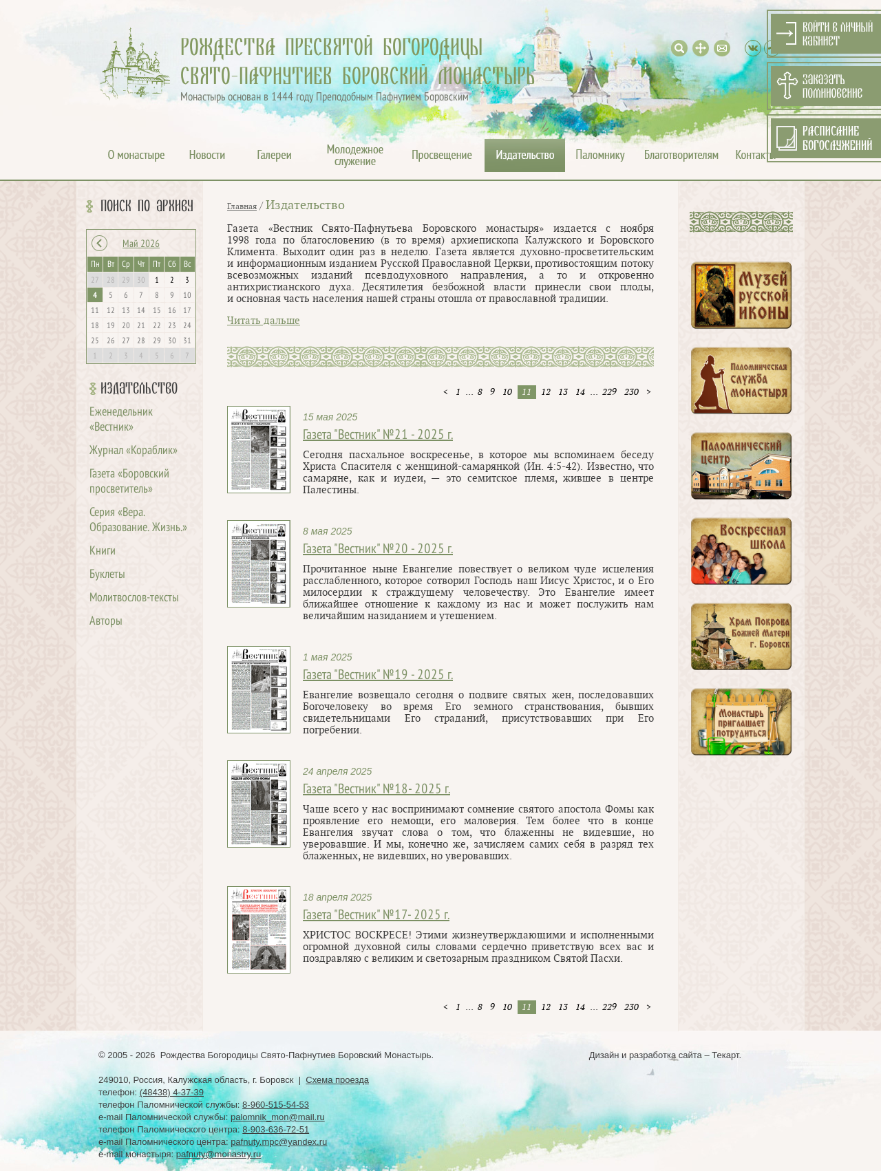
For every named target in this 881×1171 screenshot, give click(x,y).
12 (546, 392)
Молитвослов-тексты (134, 598)
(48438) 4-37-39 (172, 1092)
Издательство (139, 388)
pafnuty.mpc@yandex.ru (279, 1142)
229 (609, 392)
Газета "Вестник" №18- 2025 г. (376, 790)
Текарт (725, 1055)
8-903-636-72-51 (275, 1129)
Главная (242, 206)
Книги (102, 551)
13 (563, 392)
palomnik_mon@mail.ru (278, 1117)
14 (580, 392)
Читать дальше (263, 321)
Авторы (106, 621)
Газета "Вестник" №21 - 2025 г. (378, 435)
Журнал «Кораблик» (133, 451)
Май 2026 (141, 244)
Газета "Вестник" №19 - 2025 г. (378, 675)
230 (631, 392)
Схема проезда (337, 1080)
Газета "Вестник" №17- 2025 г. (376, 916)
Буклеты (107, 575)
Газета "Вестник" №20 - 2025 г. (378, 550)
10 (507, 392)
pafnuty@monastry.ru (219, 1154)
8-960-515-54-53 (275, 1104)
